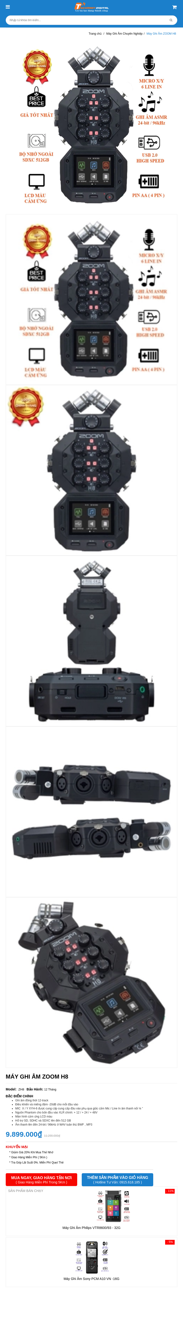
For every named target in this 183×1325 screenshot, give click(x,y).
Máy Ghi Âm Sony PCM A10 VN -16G (91, 1279)
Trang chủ (95, 33)
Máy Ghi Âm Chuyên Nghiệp (124, 33)
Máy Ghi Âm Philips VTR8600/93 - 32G (91, 1228)
